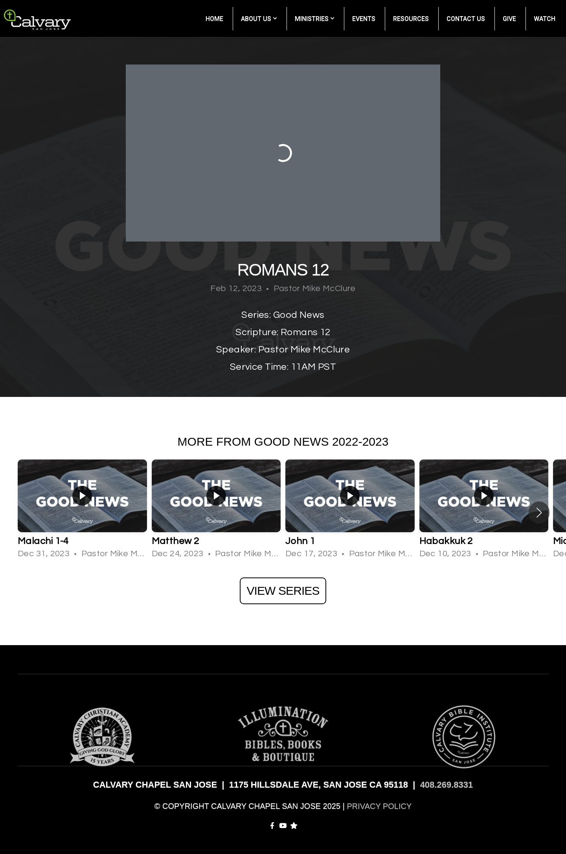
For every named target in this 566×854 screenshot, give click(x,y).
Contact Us (466, 18)
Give (509, 18)
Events (363, 18)
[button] (539, 512)
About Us (259, 18)
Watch (544, 18)
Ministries (314, 18)
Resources (411, 18)
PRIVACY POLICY (379, 806)
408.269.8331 (446, 784)
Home (214, 18)
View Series (282, 590)
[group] (82, 512)
